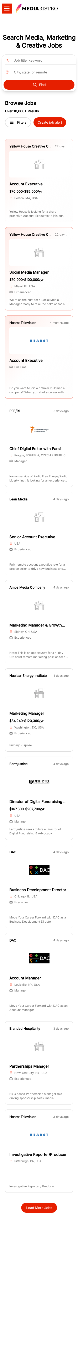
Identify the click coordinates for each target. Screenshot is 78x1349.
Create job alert (50, 122)
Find (39, 84)
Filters (18, 122)
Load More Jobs (39, 1208)
